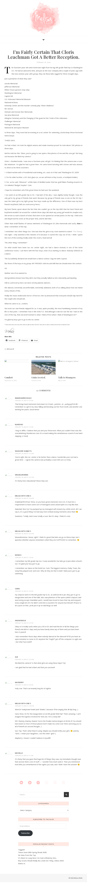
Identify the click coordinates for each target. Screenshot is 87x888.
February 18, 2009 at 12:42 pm (24, 498)
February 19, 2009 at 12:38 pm (24, 706)
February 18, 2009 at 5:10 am (24, 427)
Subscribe (25, 833)
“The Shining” (77, 231)
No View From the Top (27, 855)
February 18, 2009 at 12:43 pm (24, 533)
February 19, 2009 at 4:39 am (24, 685)
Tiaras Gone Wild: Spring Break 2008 (32, 852)
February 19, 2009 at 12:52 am (24, 659)
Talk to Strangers (67, 377)
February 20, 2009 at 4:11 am (24, 755)
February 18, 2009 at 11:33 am (24, 453)
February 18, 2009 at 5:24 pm (24, 591)
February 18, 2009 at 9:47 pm (24, 623)
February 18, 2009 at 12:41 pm (24, 477)
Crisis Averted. (38, 377)
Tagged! (21, 850)
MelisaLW (10, 349)
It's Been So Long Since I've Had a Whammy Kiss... (37, 858)
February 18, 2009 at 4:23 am (24, 400)
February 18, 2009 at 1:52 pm (24, 557)
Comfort (9, 377)
